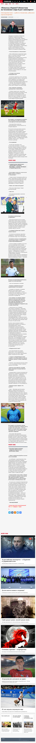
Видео (10, 3)
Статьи (6, 3)
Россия (17, 17)
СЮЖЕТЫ (17, 3)
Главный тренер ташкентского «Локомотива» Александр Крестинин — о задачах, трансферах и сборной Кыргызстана (17, 167)
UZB (22, 1)
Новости (2, 3)
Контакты (3, 740)
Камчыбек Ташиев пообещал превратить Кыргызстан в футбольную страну (16, 451)
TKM (20, 1)
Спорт (15, 17)
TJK (17, 1)
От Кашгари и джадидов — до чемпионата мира (28, 718)
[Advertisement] (18, 525)
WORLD (25, 1)
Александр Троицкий (13, 503)
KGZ (15, 1)
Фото (14, 3)
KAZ (12, 1)
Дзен (20, 508)
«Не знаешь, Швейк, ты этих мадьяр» (17, 718)
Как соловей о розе (6, 717)
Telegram (15, 508)
